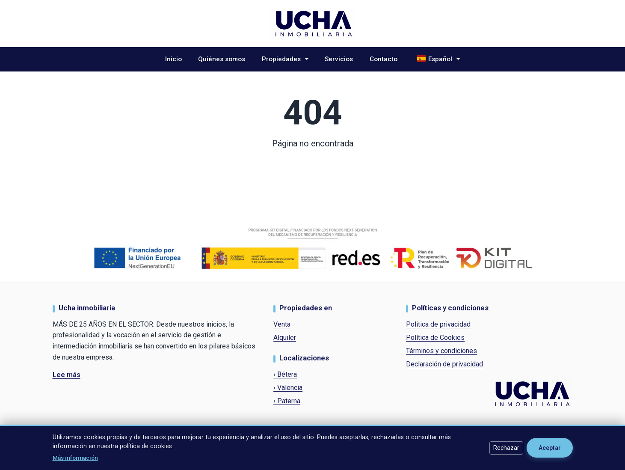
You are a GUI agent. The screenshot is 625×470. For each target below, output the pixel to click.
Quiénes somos (221, 59)
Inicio (173, 59)
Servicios (339, 59)
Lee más (66, 375)
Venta (281, 324)
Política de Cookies (435, 337)
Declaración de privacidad (444, 364)
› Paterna (286, 401)
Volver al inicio (313, 165)
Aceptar (550, 447)
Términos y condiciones (441, 351)
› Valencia (287, 388)
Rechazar (506, 447)
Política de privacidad (438, 324)
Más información (75, 457)
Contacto (383, 59)
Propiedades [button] (282, 59)
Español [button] (435, 58)
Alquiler (284, 337)
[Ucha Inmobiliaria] (312, 23)
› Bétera (285, 374)
